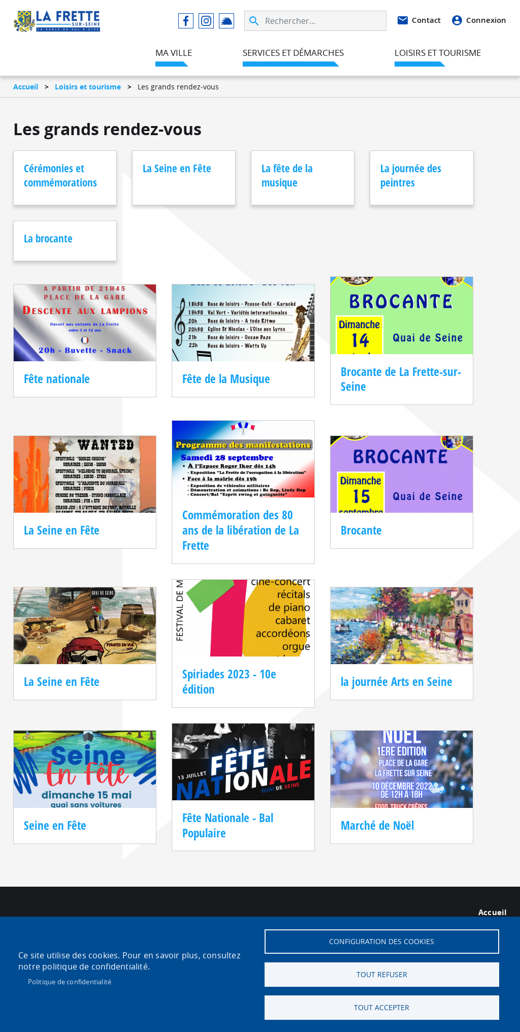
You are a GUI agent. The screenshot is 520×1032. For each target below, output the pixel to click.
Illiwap (226, 20)
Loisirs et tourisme (88, 86)
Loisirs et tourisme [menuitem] (438, 52)
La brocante (48, 238)
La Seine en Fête (177, 168)
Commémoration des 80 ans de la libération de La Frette (240, 530)
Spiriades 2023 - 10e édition (229, 681)
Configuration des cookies (381, 941)
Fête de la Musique (226, 379)
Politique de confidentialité (70, 981)
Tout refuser (381, 974)
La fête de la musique (287, 175)
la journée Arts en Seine (396, 682)
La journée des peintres (410, 175)
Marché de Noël (377, 825)
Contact (426, 20)
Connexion (486, 20)
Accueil (25, 86)
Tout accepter (381, 1007)
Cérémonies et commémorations (60, 175)
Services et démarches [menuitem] (293, 52)
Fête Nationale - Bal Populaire (227, 825)
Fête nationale (57, 379)
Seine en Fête (55, 825)
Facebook (185, 20)
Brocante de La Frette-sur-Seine (401, 379)
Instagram (206, 20)
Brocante (361, 530)
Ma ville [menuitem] (173, 52)
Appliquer (255, 20)
